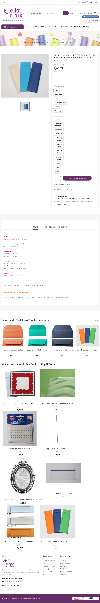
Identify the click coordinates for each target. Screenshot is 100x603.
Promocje (46, 569)
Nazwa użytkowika (66, 571)
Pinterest (72, 189)
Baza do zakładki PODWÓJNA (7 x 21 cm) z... (87, 350)
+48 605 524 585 (14, 585)
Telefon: (10, 585)
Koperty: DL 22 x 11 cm (63, 493)
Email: (3, 581)
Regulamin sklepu (49, 566)
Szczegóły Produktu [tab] (56, 227)
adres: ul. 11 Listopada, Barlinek (12, 578)
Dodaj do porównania (62, 184)
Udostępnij (64, 189)
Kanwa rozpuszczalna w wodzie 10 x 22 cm (57, 404)
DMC (20, 451)
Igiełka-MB (13, 353)
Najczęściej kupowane (46, 576)
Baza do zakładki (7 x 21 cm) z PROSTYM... (20, 542)
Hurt (44, 563)
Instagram (4, 2)
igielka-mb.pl (16, 598)
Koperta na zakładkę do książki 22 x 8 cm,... (12, 350)
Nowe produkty (48, 572)
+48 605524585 (93, 21)
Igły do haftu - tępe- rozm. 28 (57, 449)
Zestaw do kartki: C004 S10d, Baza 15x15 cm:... (20, 404)
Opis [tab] (35, 227)
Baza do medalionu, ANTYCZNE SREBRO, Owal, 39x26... (23, 500)
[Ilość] (56, 178)
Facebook (1, 2)
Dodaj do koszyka (78, 178)
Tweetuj (68, 189)
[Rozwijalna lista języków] (94, 3)
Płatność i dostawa (49, 560)
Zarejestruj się (86, 13)
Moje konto (63, 574)
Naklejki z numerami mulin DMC (20, 449)
